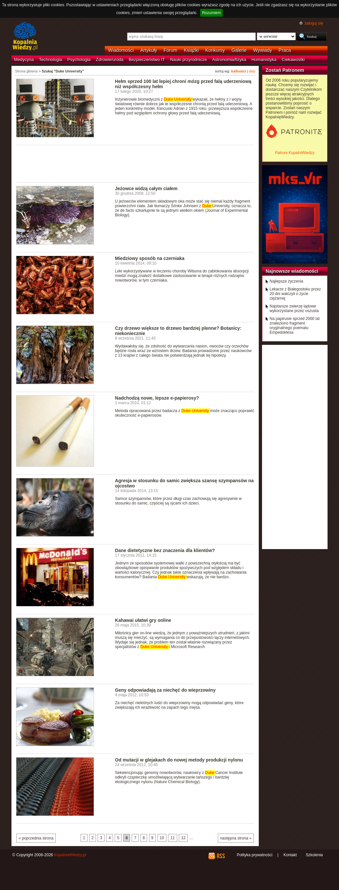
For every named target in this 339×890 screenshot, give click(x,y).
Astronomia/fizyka (229, 59)
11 (172, 838)
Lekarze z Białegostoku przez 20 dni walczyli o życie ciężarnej (295, 294)
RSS (220, 856)
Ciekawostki (293, 59)
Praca (285, 50)
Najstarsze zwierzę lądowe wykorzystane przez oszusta (294, 308)
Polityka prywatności (255, 855)
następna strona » (236, 838)
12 (183, 838)
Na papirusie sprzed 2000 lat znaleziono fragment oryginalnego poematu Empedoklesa (295, 325)
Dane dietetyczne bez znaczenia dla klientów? (165, 550)
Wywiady (262, 50)
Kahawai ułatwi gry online (143, 620)
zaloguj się (314, 23)
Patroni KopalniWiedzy (295, 152)
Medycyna (24, 59)
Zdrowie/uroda (109, 59)
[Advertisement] (135, 163)
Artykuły (148, 50)
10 (162, 838)
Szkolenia (314, 855)
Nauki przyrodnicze (188, 59)
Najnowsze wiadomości (292, 271)
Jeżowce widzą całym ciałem (146, 188)
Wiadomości (121, 50)
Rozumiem (211, 12)
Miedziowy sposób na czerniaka (149, 258)
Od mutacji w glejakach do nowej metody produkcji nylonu (179, 759)
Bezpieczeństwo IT (147, 59)
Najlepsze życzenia (286, 281)
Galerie (239, 50)
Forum (171, 50)
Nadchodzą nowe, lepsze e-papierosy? (157, 398)
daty (252, 71)
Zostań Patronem (285, 70)
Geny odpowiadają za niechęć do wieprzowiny (165, 690)
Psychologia (79, 59)
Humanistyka (264, 59)
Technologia (50, 59)
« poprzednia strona (36, 838)
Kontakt (290, 855)
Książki (191, 50)
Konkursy (215, 50)
